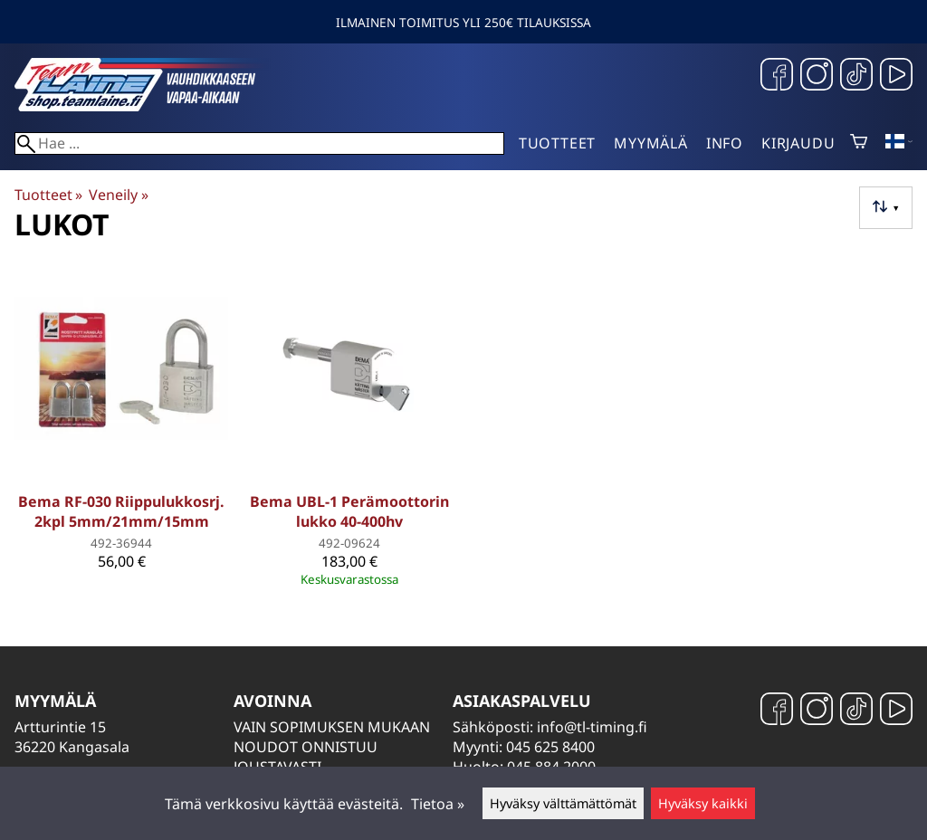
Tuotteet (557, 143)
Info (724, 143)
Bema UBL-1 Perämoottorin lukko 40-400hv (349, 511)
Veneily (118, 195)
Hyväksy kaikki (703, 803)
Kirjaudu (798, 143)
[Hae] (259, 143)
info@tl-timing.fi (592, 727)
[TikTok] (856, 76)
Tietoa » (437, 804)
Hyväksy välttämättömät (563, 803)
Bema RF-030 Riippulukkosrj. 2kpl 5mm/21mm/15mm (121, 511)
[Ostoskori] (858, 143)
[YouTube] (896, 76)
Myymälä (651, 143)
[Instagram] (816, 76)
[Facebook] (776, 76)
